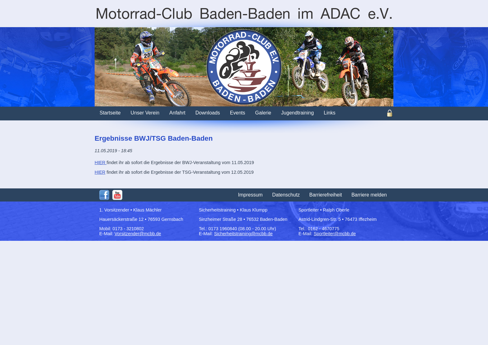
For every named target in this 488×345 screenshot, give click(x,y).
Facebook (104, 195)
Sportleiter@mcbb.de (335, 233)
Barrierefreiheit (325, 194)
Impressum (250, 194)
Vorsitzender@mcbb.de (138, 233)
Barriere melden (369, 194)
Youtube (117, 195)
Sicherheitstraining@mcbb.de (243, 233)
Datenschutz (286, 194)
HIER (100, 162)
